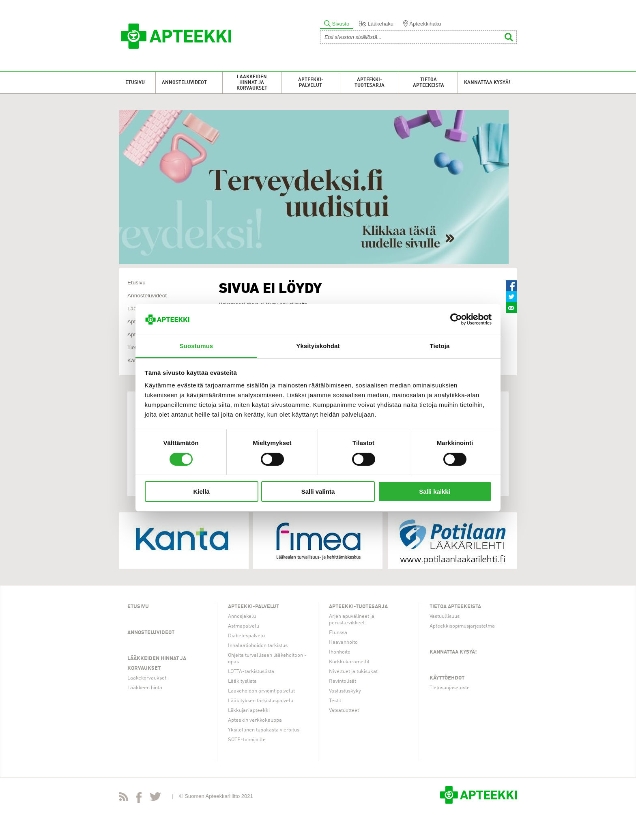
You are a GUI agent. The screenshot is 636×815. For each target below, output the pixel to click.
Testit (335, 700)
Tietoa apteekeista (428, 82)
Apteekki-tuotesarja (370, 82)
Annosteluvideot (184, 82)
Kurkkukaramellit (349, 661)
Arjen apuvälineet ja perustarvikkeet (351, 620)
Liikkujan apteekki (249, 710)
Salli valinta (318, 491)
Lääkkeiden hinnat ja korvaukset (251, 83)
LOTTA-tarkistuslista (251, 671)
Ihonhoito (339, 652)
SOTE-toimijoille (247, 739)
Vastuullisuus (445, 616)
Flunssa (338, 632)
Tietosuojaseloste (450, 687)
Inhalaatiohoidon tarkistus (258, 645)
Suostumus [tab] (196, 345)
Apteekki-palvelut (310, 82)
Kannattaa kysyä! (487, 82)
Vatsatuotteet (344, 710)
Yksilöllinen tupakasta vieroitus (263, 730)
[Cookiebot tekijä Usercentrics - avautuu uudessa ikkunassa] (456, 319)
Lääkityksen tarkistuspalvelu (260, 700)
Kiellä (201, 491)
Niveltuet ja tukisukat (353, 671)
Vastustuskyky (345, 691)
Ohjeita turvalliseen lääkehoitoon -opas (267, 658)
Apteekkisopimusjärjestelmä (462, 626)
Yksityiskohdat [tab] (317, 345)
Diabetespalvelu (246, 636)
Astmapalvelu (243, 626)
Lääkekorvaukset (146, 678)
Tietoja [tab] (440, 345)
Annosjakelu (242, 616)
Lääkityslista (242, 681)
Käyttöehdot (447, 678)
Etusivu (135, 82)
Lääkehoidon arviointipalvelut (261, 691)
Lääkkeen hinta (144, 687)
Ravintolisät (342, 681)
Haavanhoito (343, 642)
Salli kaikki (434, 491)
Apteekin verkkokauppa (255, 720)
